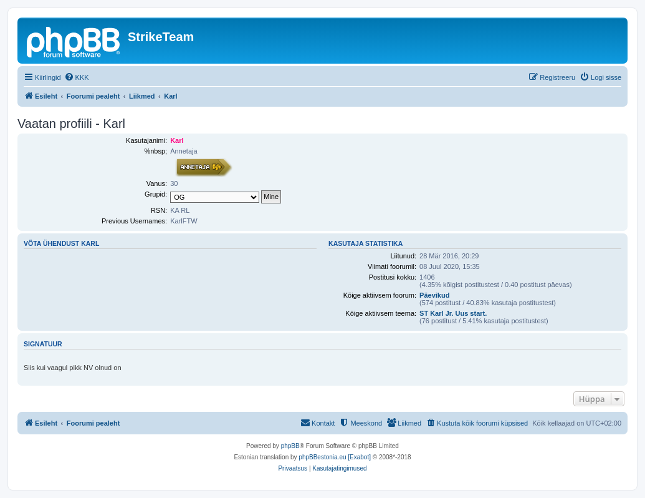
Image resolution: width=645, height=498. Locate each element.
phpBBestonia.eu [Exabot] (335, 457)
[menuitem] (76, 77)
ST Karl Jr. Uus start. (453, 313)
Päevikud (434, 295)
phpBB (290, 445)
